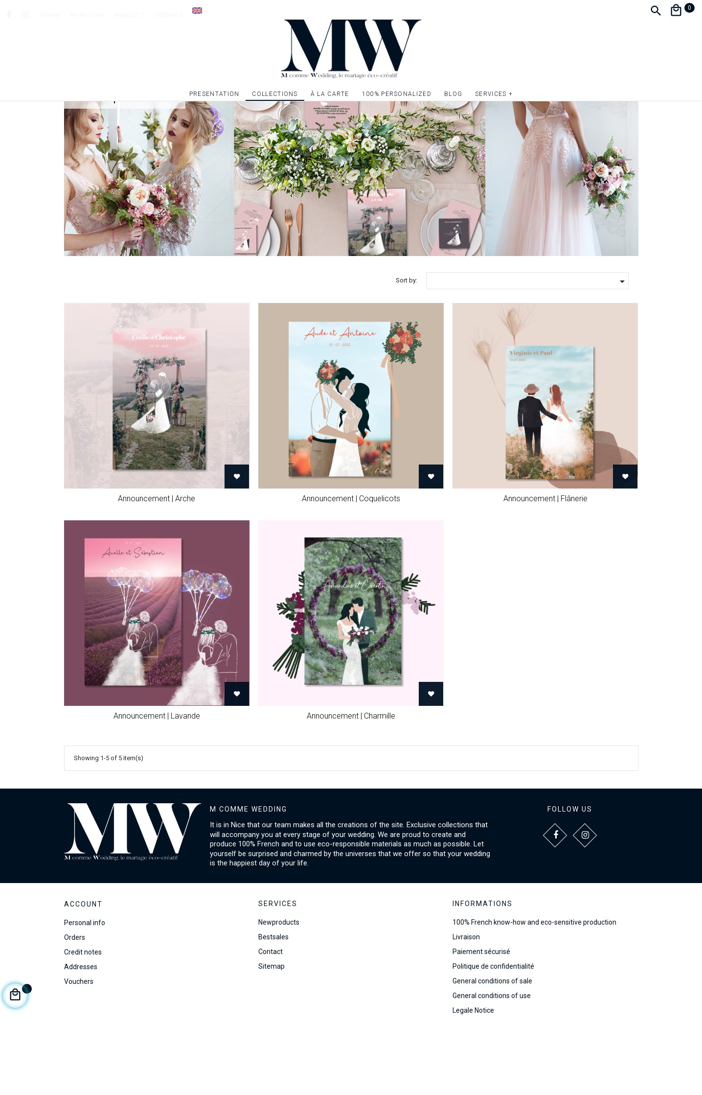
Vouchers (78, 1044)
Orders (74, 999)
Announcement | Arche (156, 560)
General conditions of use (492, 1058)
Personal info (84, 985)
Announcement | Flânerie (545, 560)
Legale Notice (473, 1073)
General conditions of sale (492, 1044)
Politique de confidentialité (493, 1029)
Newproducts (278, 985)
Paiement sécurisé (481, 1014)
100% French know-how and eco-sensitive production (534, 985)
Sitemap (271, 1029)
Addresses (80, 1029)
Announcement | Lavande (156, 778)
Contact (270, 1014)
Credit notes (83, 1014)
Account (83, 966)
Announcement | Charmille (351, 778)
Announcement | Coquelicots (351, 560)
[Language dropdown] (197, 10)
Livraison (466, 999)
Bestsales (273, 999)
